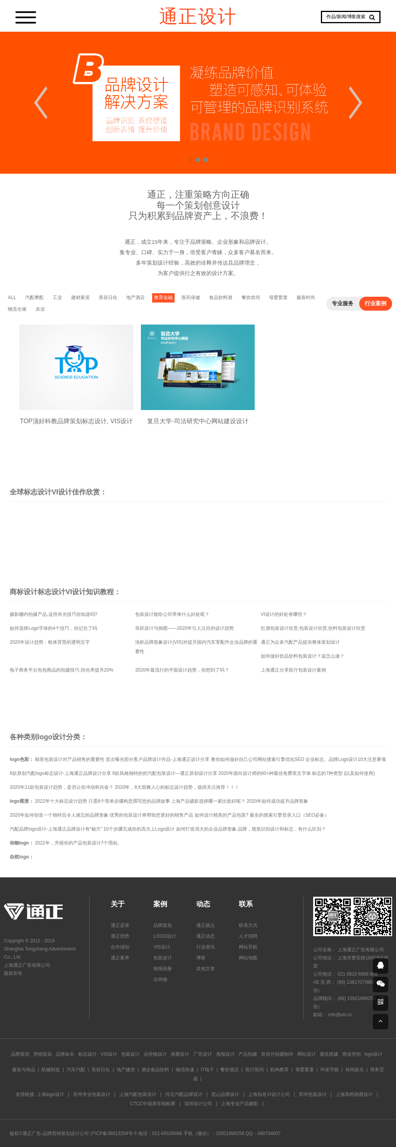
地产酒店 (135, 297)
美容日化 (108, 297)
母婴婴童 (278, 297)
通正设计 (198, 15)
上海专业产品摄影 (239, 1103)
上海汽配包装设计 (137, 1094)
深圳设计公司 (198, 1103)
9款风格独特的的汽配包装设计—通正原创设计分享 (164, 773)
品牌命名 (65, 1054)
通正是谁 (120, 925)
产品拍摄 (247, 1054)
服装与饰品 (23, 1069)
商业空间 (351, 1054)
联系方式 (248, 925)
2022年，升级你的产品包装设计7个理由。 (78, 843)
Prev (40, 102)
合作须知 (120, 947)
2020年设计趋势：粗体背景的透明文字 (50, 642)
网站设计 (306, 1054)
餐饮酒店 (229, 1069)
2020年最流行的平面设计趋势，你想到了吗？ (182, 670)
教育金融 (163, 297)
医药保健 (191, 297)
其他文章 (205, 968)
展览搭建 (329, 1054)
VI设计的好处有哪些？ (284, 614)
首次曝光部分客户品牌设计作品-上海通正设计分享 (157, 759)
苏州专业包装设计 (91, 1094)
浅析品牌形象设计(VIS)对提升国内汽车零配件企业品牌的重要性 (196, 646)
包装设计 (162, 958)
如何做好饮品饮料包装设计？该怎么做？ (303, 656)
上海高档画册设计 (354, 1094)
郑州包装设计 (313, 1094)
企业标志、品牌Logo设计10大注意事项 (345, 759)
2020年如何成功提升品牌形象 (277, 801)
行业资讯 (205, 947)
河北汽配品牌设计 (183, 1094)
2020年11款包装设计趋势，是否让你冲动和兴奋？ (61, 787)
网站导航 (248, 947)
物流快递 (185, 1069)
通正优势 (120, 936)
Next (355, 102)
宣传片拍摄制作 (277, 1054)
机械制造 (50, 1069)
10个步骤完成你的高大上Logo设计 (139, 829)
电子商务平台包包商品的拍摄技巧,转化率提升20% (61, 670)
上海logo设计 (50, 1094)
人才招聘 (248, 936)
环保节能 (329, 1069)
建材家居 (80, 297)
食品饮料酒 (220, 297)
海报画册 (162, 968)
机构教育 (279, 1069)
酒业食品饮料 (155, 1069)
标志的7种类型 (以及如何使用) (343, 773)
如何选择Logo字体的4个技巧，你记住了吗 (53, 628)
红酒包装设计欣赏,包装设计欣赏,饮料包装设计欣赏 (313, 628)
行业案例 (375, 303)
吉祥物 (160, 979)
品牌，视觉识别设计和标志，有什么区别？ (282, 829)
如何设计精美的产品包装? (222, 815)
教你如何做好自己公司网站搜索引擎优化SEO (257, 759)
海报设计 (225, 1054)
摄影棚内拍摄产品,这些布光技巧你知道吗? (53, 614)
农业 (40, 309)
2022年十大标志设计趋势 (61, 801)
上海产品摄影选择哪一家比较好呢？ (208, 801)
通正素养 (120, 958)
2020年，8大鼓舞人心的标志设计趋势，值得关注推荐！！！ (177, 787)
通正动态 (205, 936)
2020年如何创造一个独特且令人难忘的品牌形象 (59, 815)
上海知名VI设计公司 (269, 1094)
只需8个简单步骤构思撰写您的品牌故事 (129, 801)
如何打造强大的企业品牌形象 (206, 829)
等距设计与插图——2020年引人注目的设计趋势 (184, 628)
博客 (201, 958)
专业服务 (342, 303)
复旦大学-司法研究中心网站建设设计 (198, 415)
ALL (12, 297)
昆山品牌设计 (225, 1094)
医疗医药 (254, 1069)
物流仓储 (17, 309)
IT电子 (207, 1069)
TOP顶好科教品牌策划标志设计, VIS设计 (76, 415)
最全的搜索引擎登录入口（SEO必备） (289, 815)
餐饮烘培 (251, 297)
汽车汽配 (76, 1069)
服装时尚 (306, 297)
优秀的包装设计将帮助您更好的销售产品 (151, 815)
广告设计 (203, 1054)
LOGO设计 (164, 936)
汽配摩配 (34, 297)
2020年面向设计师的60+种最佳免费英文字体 (264, 773)
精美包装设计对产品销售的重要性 (70, 759)
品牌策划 (162, 925)
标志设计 (87, 1054)
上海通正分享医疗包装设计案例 (293, 670)
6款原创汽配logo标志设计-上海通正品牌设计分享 (60, 773)
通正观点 (205, 925)
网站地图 (248, 958)
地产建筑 (126, 1069)
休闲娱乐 (354, 1069)
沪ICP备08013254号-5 (113, 1133)
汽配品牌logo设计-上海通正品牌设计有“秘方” (56, 829)
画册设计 (180, 1054)
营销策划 (42, 1054)
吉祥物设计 (155, 1054)
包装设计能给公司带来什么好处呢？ (172, 614)
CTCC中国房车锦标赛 (152, 1103)
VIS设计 (161, 947)
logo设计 (374, 1054)
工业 (57, 297)
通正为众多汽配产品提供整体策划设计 (300, 642)
